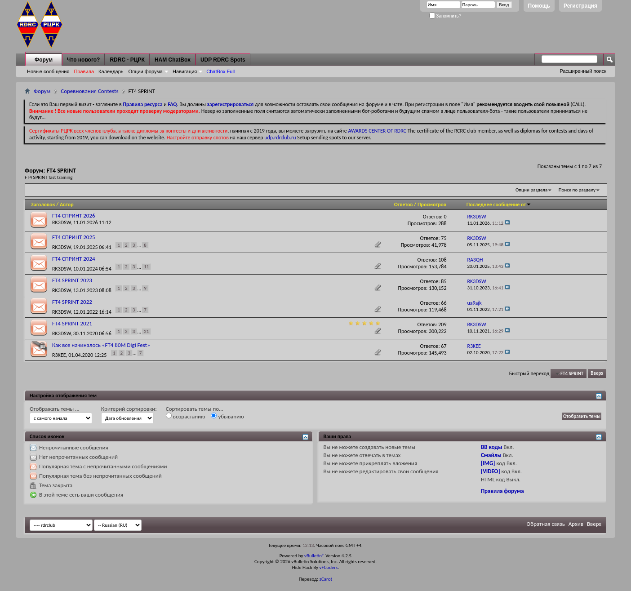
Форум (44, 60)
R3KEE (59, 354)
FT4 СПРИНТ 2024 (73, 258)
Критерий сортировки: (129, 408)
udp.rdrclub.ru (280, 137)
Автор (67, 204)
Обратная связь (546, 523)
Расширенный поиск (583, 71)
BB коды (491, 447)
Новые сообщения (48, 71)
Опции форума (146, 71)
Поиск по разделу (577, 190)
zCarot (326, 579)
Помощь (539, 6)
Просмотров (432, 204)
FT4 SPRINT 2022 (72, 301)
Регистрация (580, 6)
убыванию (227, 416)
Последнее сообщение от (499, 204)
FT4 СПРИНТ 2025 (73, 237)
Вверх (597, 374)
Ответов (403, 204)
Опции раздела (531, 190)
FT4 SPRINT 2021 (72, 323)
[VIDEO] (490, 471)
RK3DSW (61, 222)
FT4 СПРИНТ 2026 (73, 215)
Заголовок (43, 204)
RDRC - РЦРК (127, 60)
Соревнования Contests (89, 91)
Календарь (111, 71)
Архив (576, 523)
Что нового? (83, 60)
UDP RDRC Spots (222, 60)
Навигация (185, 71)
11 (146, 267)
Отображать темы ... (55, 408)
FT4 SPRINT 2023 (72, 280)
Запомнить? (445, 15)
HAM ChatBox (173, 60)
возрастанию (185, 416)
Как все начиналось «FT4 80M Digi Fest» (101, 345)
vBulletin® (314, 556)
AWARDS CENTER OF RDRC (377, 131)
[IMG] (488, 463)
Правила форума (502, 491)
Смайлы (491, 455)
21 (146, 331)
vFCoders (329, 567)
